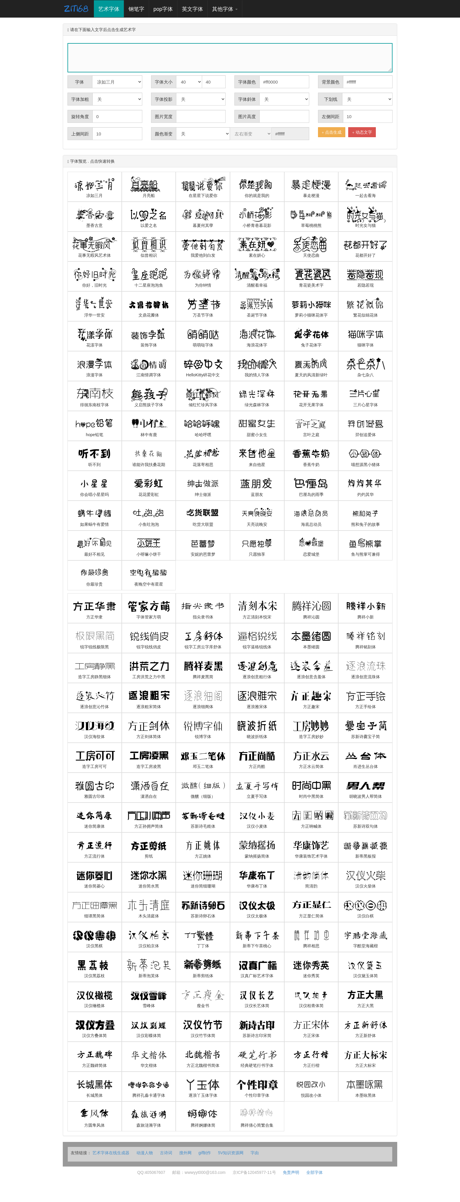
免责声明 (291, 1172)
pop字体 (163, 9)
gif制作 (205, 1152)
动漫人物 (144, 1152)
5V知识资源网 (230, 1152)
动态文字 (362, 132)
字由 (255, 1152)
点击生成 (332, 132)
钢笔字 (136, 9)
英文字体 (192, 9)
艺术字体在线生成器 (111, 1152)
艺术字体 (111, 9)
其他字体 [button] (225, 9)
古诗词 (166, 1152)
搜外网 (185, 1152)
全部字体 (314, 1172)
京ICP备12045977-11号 (254, 1172)
